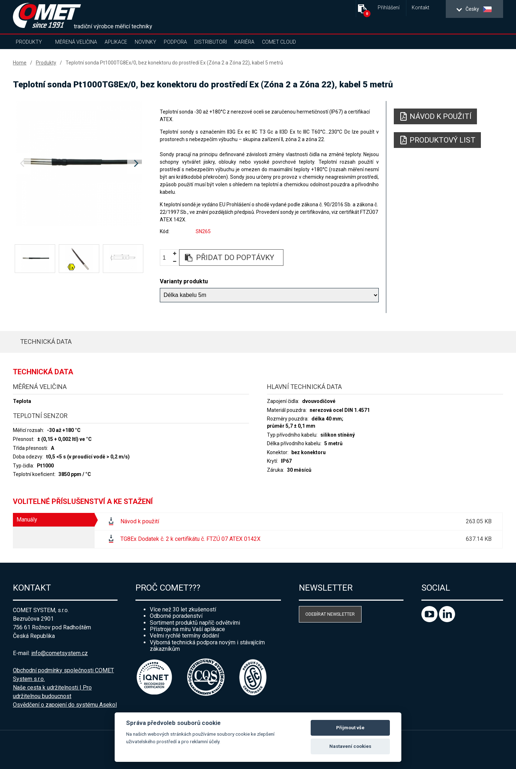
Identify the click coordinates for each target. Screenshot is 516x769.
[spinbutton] (167, 258)
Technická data (46, 341)
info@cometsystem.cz (59, 653)
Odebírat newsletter (330, 614)
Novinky (145, 42)
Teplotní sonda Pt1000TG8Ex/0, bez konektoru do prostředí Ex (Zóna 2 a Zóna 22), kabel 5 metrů (174, 63)
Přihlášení (389, 8)
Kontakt (420, 8)
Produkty (29, 42)
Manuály (26, 519)
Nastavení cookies (350, 746)
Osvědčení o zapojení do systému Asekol (65, 704)
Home (20, 63)
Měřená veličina (76, 42)
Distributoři (210, 42)
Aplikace (116, 42)
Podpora (175, 42)
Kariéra (244, 42)
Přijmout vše (350, 727)
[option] (79, 163)
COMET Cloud (279, 42)
